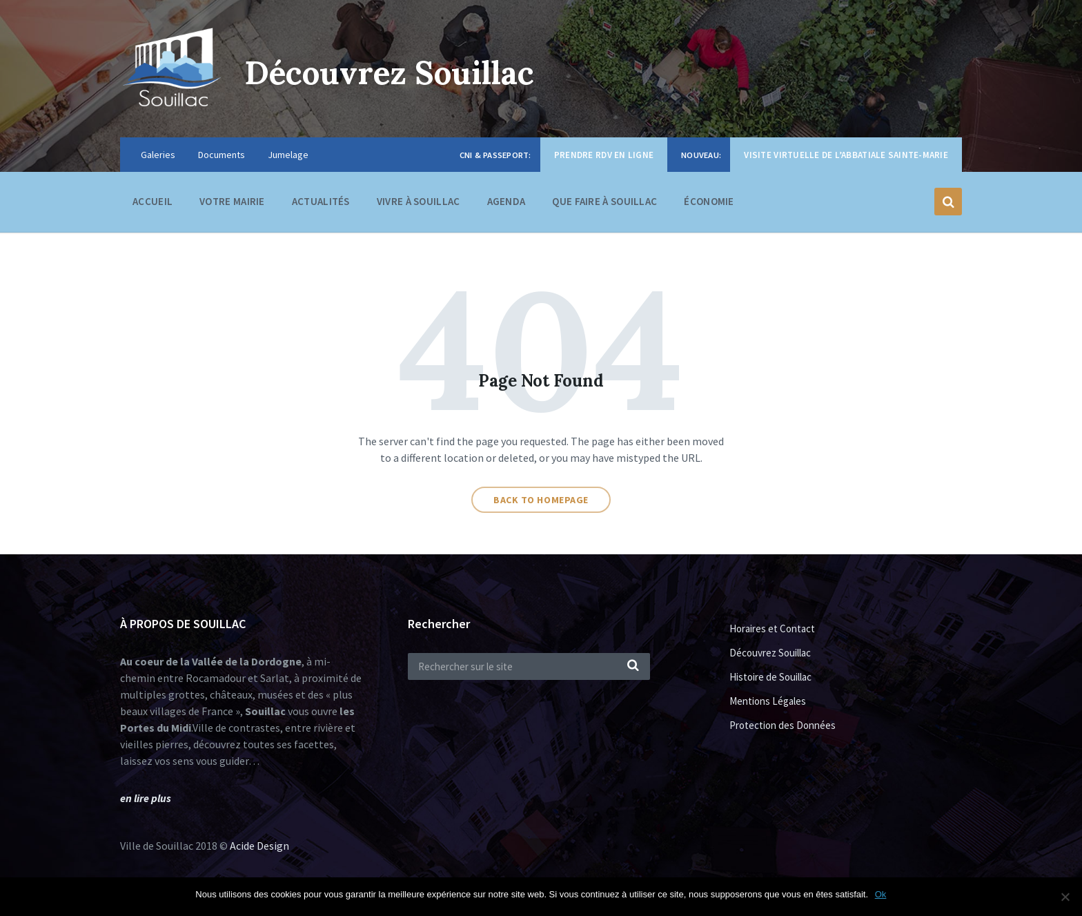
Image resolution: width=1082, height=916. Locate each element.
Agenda (506, 201)
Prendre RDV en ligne (603, 155)
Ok (881, 894)
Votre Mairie (232, 205)
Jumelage (288, 154)
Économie (709, 205)
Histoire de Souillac (770, 676)
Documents (221, 154)
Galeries (158, 154)
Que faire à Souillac (604, 205)
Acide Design (259, 845)
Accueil (152, 201)
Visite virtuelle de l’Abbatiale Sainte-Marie (846, 155)
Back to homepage (541, 500)
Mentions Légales (767, 701)
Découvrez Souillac (396, 72)
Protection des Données (782, 725)
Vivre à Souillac (418, 205)
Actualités (321, 201)
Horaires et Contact (772, 628)
